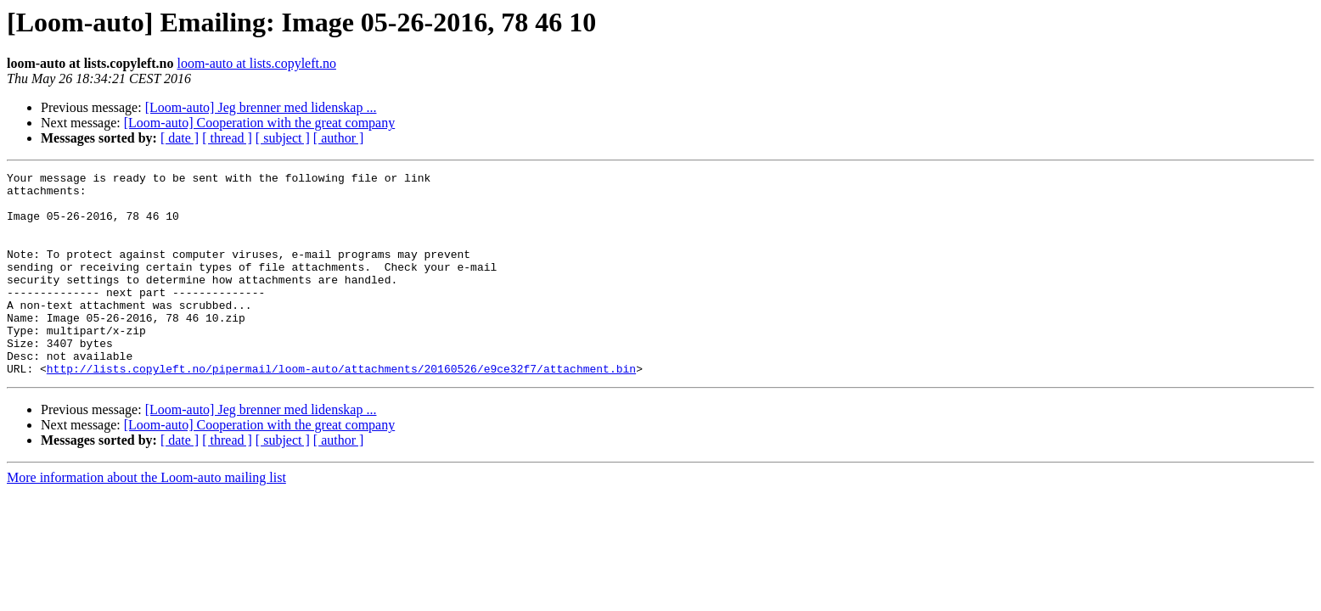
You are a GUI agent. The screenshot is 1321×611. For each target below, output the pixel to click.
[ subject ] (283, 138)
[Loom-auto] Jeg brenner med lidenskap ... (261, 107)
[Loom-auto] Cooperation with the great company (259, 122)
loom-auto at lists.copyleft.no (256, 63)
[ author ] (338, 138)
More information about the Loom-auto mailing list (146, 518)
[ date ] (179, 138)
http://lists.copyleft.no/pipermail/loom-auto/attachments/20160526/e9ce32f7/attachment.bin (341, 409)
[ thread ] (227, 138)
